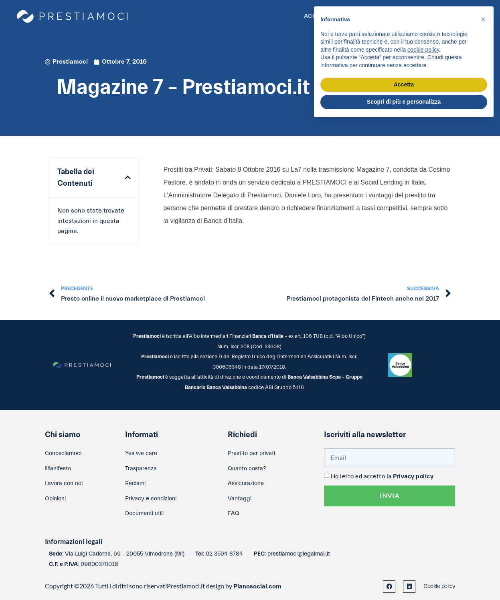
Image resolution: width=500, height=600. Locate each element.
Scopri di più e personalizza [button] (404, 101)
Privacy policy (413, 476)
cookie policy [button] (423, 49)
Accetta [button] (404, 84)
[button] (128, 177)
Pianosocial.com (257, 586)
